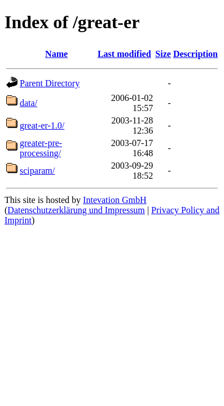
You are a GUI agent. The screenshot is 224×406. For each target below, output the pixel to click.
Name (56, 54)
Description (195, 54)
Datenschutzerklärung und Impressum (75, 210)
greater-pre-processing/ (41, 148)
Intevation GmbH (114, 200)
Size (163, 54)
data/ (28, 103)
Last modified (124, 54)
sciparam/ (37, 170)
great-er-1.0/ (42, 125)
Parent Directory (50, 83)
